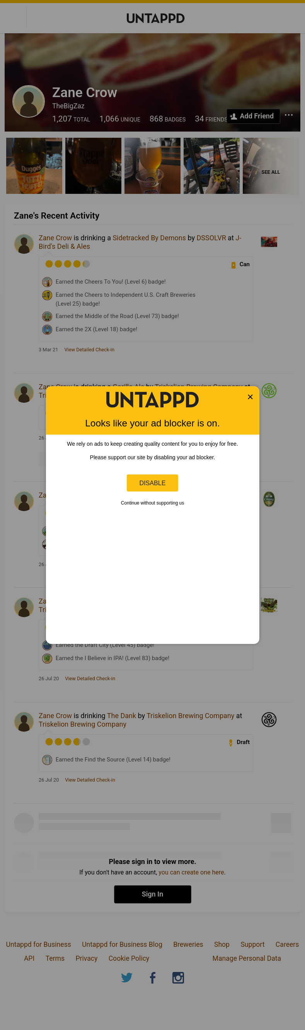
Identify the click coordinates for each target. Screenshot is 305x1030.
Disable (153, 482)
